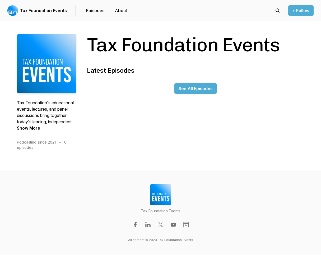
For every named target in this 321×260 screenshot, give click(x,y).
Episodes (95, 10)
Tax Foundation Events (43, 10)
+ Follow (300, 10)
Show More (28, 128)
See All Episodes (196, 88)
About (121, 10)
